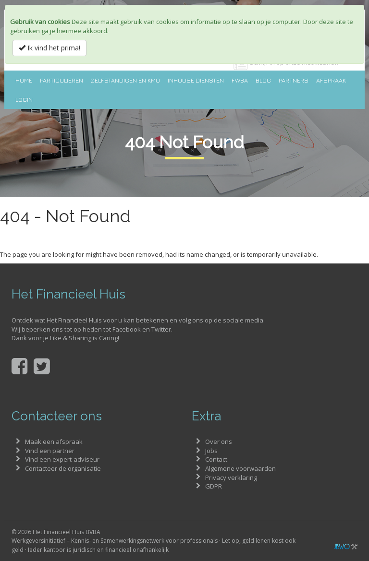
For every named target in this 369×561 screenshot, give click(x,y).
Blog (263, 80)
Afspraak (331, 80)
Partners (293, 80)
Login (24, 99)
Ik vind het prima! (49, 47)
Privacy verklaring (231, 477)
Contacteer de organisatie (63, 468)
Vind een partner (49, 450)
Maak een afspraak (54, 441)
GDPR (213, 486)
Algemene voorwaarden (240, 468)
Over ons (218, 441)
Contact (216, 459)
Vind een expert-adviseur (62, 459)
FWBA (240, 80)
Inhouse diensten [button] (196, 80)
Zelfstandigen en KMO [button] (125, 80)
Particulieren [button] (61, 80)
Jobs (211, 450)
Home (23, 80)
